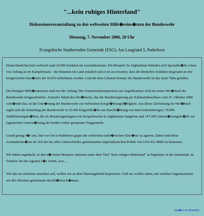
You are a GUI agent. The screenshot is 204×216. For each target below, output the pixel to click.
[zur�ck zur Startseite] (186, 210)
